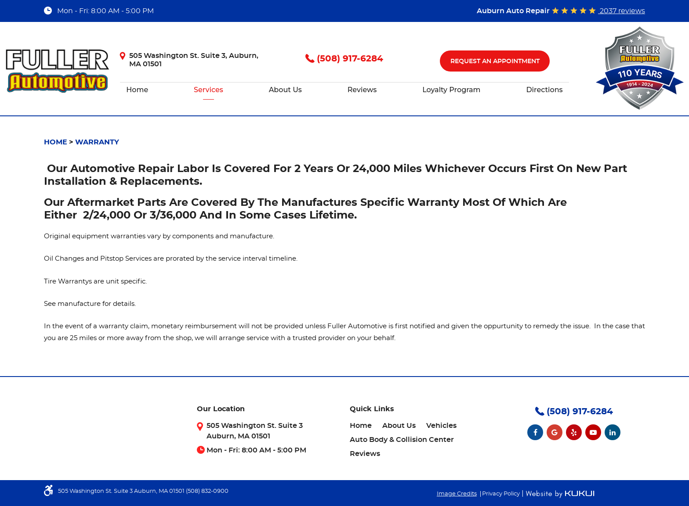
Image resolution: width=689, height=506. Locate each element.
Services (208, 90)
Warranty (97, 142)
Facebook (535, 432)
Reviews (362, 90)
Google (554, 432)
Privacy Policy (501, 494)
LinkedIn (612, 432)
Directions (544, 90)
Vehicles (441, 425)
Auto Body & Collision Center (402, 439)
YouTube (593, 432)
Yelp (574, 432)
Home (137, 90)
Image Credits (457, 494)
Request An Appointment (495, 61)
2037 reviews (621, 10)
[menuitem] (137, 90)
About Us (285, 90)
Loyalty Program (451, 90)
